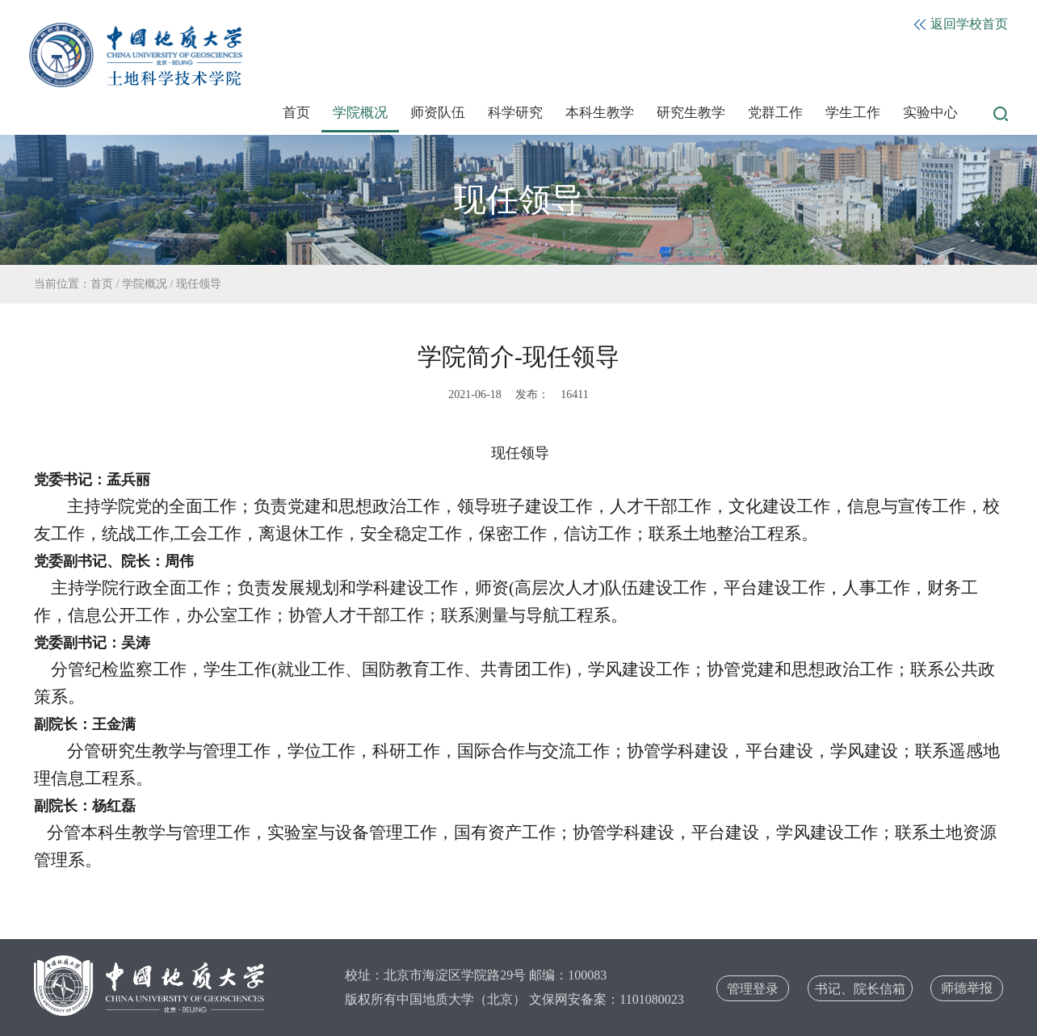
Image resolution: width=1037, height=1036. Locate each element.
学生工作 (852, 112)
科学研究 (515, 112)
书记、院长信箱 (860, 989)
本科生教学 (599, 112)
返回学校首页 (961, 24)
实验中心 (930, 112)
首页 (296, 112)
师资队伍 (437, 112)
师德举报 (967, 988)
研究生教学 (691, 112)
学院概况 (360, 112)
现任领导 (198, 284)
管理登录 (753, 989)
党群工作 (775, 112)
